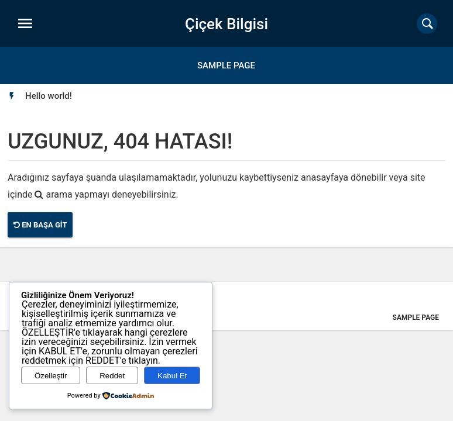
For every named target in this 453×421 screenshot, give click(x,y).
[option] (48, 96)
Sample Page (226, 65)
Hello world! (48, 96)
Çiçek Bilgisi (226, 24)
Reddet (112, 375)
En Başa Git (40, 224)
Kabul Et (172, 375)
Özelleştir (51, 375)
